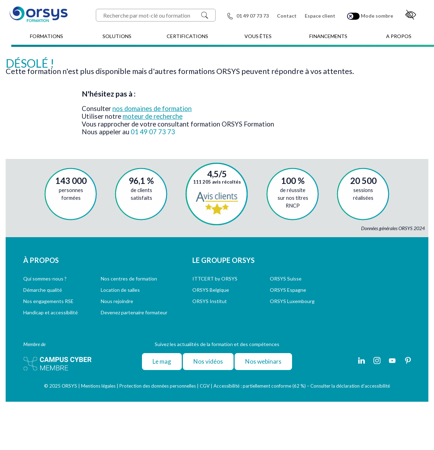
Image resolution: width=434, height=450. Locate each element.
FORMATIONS (46, 36)
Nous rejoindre (117, 301)
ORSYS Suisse (286, 279)
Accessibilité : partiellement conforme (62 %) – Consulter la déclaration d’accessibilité (301, 386)
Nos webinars (263, 361)
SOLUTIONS (117, 36)
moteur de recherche (152, 116)
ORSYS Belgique (210, 290)
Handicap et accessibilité (50, 312)
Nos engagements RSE (48, 301)
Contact (287, 16)
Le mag (162, 361)
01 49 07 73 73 (153, 132)
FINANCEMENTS (328, 36)
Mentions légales (98, 386)
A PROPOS (398, 36)
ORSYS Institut (209, 301)
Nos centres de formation (129, 279)
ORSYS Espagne (288, 290)
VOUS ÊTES (258, 36)
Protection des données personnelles (157, 386)
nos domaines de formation (152, 108)
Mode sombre (370, 16)
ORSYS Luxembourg (292, 301)
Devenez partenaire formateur (134, 312)
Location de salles (120, 290)
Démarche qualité (42, 290)
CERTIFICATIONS (187, 36)
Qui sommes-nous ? (45, 279)
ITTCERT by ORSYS (214, 279)
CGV (205, 386)
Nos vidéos (208, 361)
